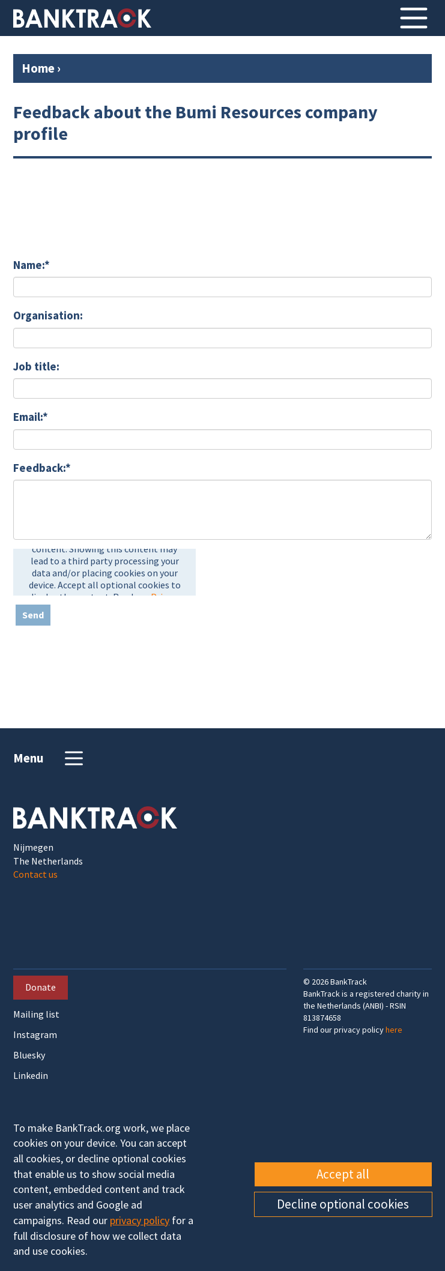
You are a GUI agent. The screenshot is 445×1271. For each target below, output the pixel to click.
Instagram (35, 1034)
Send (33, 615)
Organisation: (48, 315)
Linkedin (30, 1075)
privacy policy (139, 1220)
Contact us (35, 874)
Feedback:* (42, 467)
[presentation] (104, 572)
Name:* (31, 265)
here (394, 1029)
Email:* (30, 416)
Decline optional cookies (343, 1204)
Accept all (342, 1174)
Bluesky (29, 1055)
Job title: (36, 366)
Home (38, 68)
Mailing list (36, 1014)
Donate (40, 987)
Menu (49, 758)
